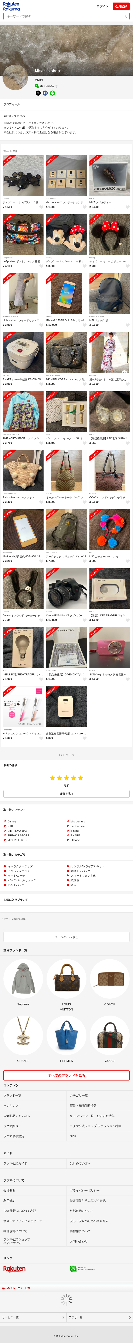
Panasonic (7, 730)
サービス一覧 (10, 1317)
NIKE (91, 199)
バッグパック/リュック (22, 880)
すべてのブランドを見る (66, 1075)
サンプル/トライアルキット (88, 866)
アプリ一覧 (75, 1317)
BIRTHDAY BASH (10, 317)
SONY (92, 671)
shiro (48, 435)
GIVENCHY (51, 671)
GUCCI (49, 494)
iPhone (49, 317)
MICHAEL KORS (53, 376)
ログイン (102, 6)
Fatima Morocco (10, 494)
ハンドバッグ (16, 885)
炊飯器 (75, 880)
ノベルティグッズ (19, 871)
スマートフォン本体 (83, 875)
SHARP (6, 376)
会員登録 (121, 6)
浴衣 (73, 885)
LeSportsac (8, 258)
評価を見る (67, 793)
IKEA (91, 435)
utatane (92, 376)
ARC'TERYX (51, 553)
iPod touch (7, 553)
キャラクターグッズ (20, 866)
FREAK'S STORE (97, 317)
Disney (6, 199)
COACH (92, 494)
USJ (91, 553)
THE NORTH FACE (11, 435)
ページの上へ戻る (66, 937)
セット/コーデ (16, 875)
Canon (49, 612)
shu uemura (51, 199)
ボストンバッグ (80, 871)
